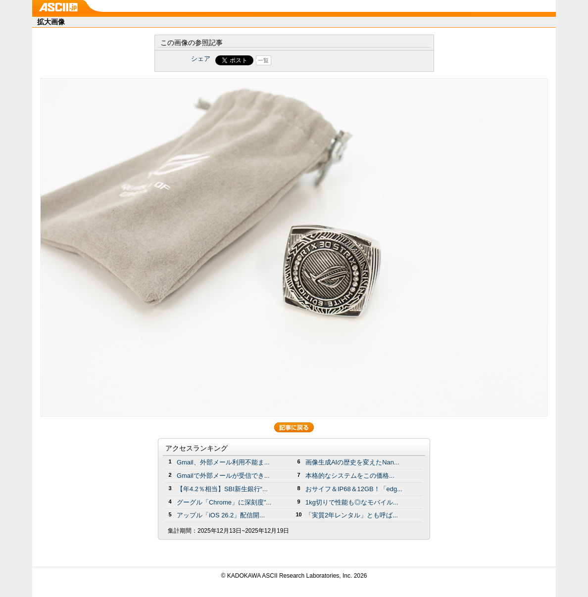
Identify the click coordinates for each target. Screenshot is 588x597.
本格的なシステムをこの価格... (349, 475)
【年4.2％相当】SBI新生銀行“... (222, 489)
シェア (200, 58)
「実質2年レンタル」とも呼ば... (351, 515)
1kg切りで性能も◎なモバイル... (351, 502)
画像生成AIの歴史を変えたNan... (352, 462)
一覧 (263, 60)
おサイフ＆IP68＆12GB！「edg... (353, 489)
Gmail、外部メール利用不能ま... (223, 462)
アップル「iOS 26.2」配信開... (221, 515)
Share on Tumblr (331, 60)
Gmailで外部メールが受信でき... (223, 475)
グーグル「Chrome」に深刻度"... (224, 502)
